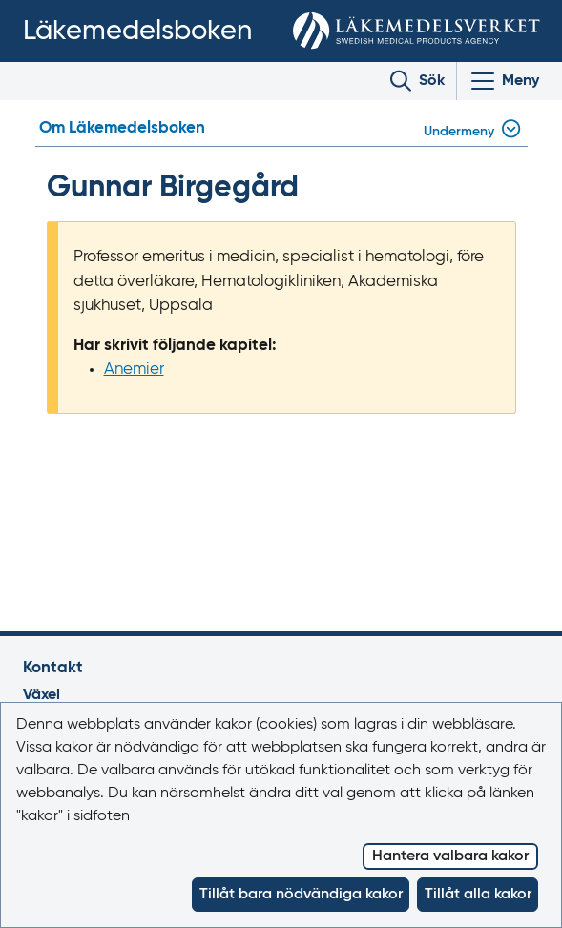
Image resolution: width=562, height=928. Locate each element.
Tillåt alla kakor (478, 894)
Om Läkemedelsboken (122, 128)
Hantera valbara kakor (450, 856)
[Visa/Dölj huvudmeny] (504, 81)
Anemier (134, 369)
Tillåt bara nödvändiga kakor (301, 894)
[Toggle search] (417, 81)
